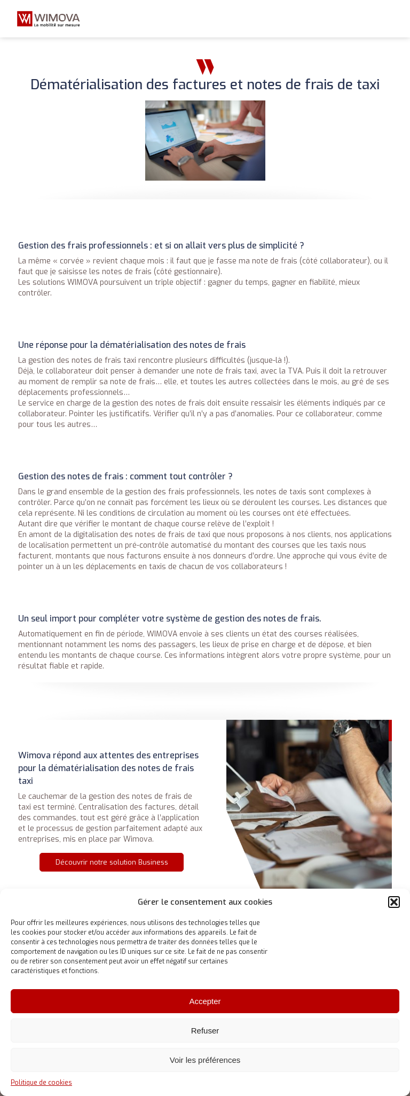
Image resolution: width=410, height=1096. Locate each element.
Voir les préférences (205, 1059)
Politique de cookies (41, 1082)
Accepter (204, 1001)
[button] (394, 902)
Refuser (205, 1030)
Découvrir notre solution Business (112, 862)
